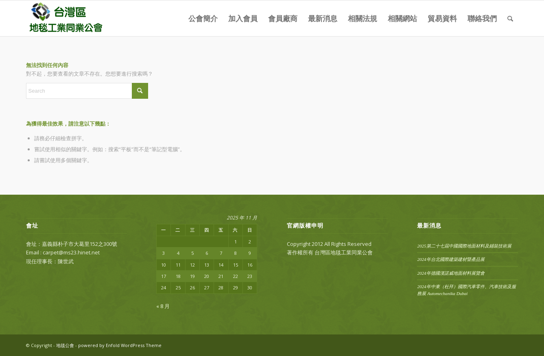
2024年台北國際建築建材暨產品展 (450, 259)
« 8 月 (163, 306)
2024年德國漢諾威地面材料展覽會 (450, 273)
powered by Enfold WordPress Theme (120, 345)
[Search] (510, 18)
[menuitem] (203, 18)
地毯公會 (65, 345)
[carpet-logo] (65, 18)
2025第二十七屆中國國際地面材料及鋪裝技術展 (464, 245)
